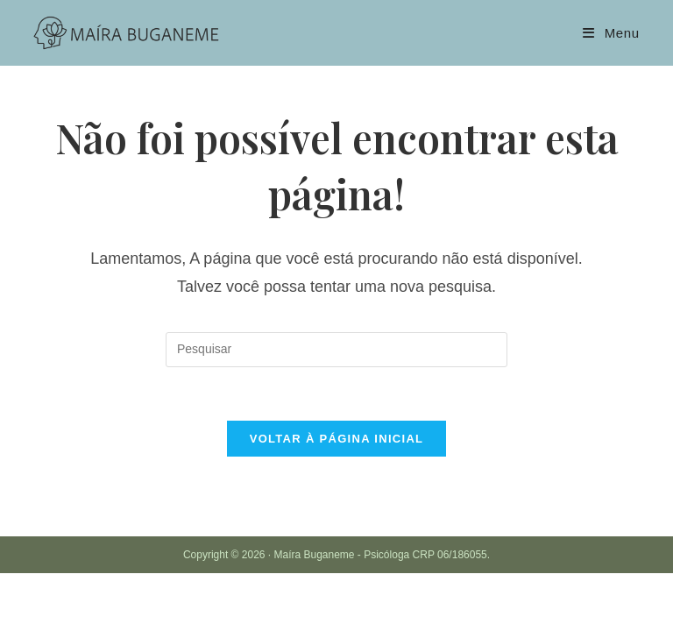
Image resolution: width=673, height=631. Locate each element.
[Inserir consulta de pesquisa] (336, 349)
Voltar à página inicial (337, 438)
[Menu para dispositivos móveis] (611, 32)
